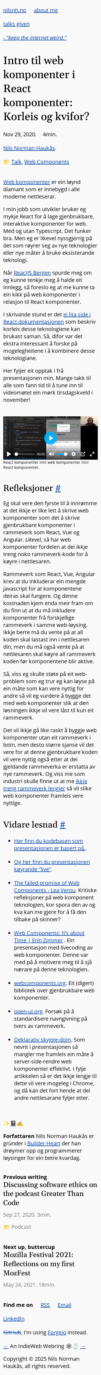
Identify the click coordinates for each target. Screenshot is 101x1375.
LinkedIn (14, 1318)
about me (46, 10)
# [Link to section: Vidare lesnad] (62, 824)
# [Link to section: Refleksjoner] (58, 488)
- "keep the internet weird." (35, 37)
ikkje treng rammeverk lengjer (45, 784)
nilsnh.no (14, 10)
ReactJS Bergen (32, 272)
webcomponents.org (40, 983)
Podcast (21, 1226)
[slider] (25, 454)
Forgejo (57, 1332)
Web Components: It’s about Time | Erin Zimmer (49, 936)
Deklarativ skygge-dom (42, 1039)
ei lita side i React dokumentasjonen (47, 318)
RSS (45, 1304)
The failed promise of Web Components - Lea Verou (46, 886)
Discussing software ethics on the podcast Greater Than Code (50, 1194)
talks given (16, 23)
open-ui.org (28, 1011)
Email (64, 1304)
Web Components (46, 161)
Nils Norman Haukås (29, 148)
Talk (16, 161)
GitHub (12, 1332)
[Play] (9, 454)
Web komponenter (26, 182)
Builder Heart (43, 1143)
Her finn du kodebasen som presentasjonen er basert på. (49, 844)
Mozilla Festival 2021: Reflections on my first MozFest (39, 1264)
